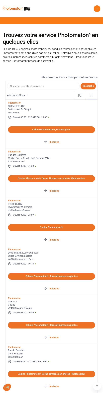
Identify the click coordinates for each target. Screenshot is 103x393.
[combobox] (43, 86)
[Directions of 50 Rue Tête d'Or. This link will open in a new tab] (51, 142)
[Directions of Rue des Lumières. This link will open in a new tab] (51, 191)
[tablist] (86, 95)
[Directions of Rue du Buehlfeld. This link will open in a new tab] (51, 386)
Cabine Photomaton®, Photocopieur (51, 129)
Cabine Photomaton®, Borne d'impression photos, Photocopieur (51, 178)
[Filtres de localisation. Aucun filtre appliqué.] (39, 95)
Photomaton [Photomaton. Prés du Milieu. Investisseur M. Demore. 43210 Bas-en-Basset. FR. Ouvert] (14, 200)
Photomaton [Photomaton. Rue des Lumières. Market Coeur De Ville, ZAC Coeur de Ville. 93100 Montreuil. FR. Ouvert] (14, 151)
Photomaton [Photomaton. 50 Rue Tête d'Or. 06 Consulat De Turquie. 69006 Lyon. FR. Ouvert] (14, 102)
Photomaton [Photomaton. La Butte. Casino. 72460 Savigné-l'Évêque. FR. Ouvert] (14, 298)
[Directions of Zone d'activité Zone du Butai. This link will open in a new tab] (51, 289)
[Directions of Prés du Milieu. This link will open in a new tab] (51, 240)
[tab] (80, 95)
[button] (97, 8)
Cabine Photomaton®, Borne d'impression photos (51, 276)
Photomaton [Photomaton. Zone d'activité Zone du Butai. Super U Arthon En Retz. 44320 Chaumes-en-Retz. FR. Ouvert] (14, 249)
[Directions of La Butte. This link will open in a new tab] (51, 337)
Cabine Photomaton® (51, 227)
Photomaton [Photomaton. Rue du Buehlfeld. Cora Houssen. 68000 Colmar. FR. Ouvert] (14, 347)
